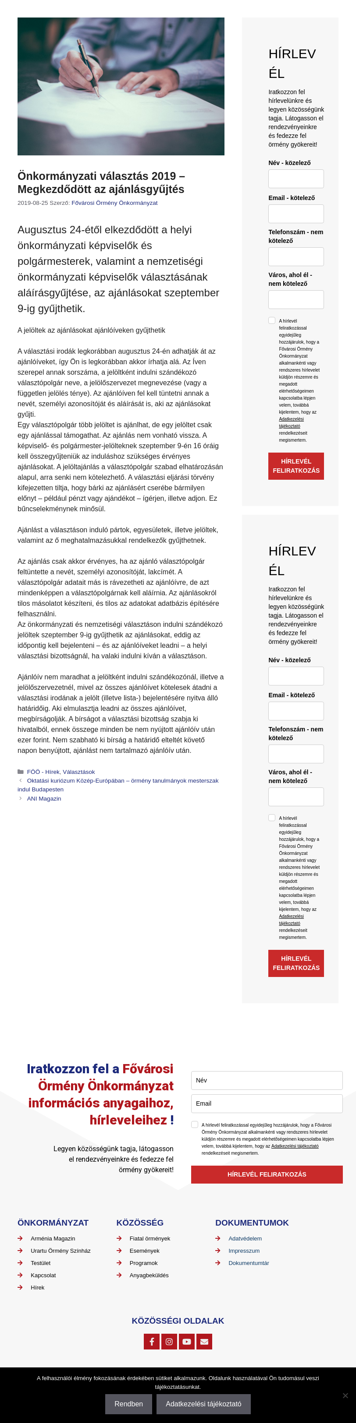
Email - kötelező (291, 197)
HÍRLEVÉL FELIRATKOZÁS (296, 466)
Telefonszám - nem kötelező (295, 236)
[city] (296, 299)
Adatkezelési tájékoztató (295, 1146)
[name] (296, 178)
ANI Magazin (44, 798)
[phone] (296, 256)
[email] (296, 213)
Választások (79, 772)
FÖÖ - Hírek (43, 772)
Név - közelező (289, 162)
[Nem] (345, 1395)
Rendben (128, 1404)
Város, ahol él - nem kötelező (290, 279)
